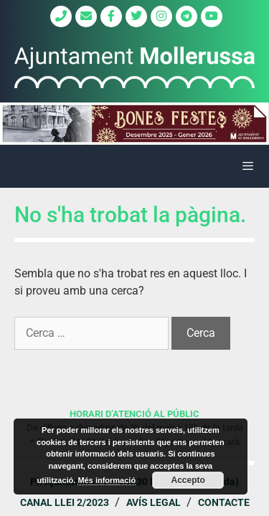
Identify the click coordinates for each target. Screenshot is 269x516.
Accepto (188, 480)
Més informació (106, 480)
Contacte (224, 502)
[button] (134, 123)
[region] (134, 123)
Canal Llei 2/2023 (64, 502)
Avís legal (153, 502)
